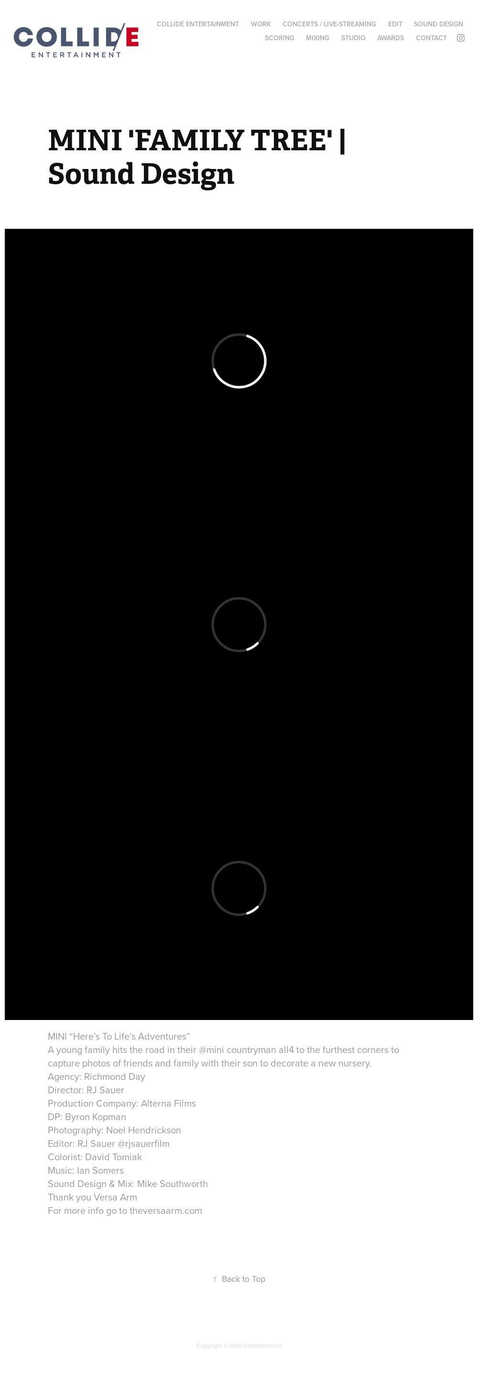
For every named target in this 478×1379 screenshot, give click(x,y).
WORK (261, 24)
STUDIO (353, 38)
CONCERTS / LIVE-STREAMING (329, 24)
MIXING (317, 38)
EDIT (395, 24)
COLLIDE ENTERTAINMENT (198, 24)
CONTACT (431, 38)
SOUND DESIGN (438, 24)
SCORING (279, 38)
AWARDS (390, 38)
